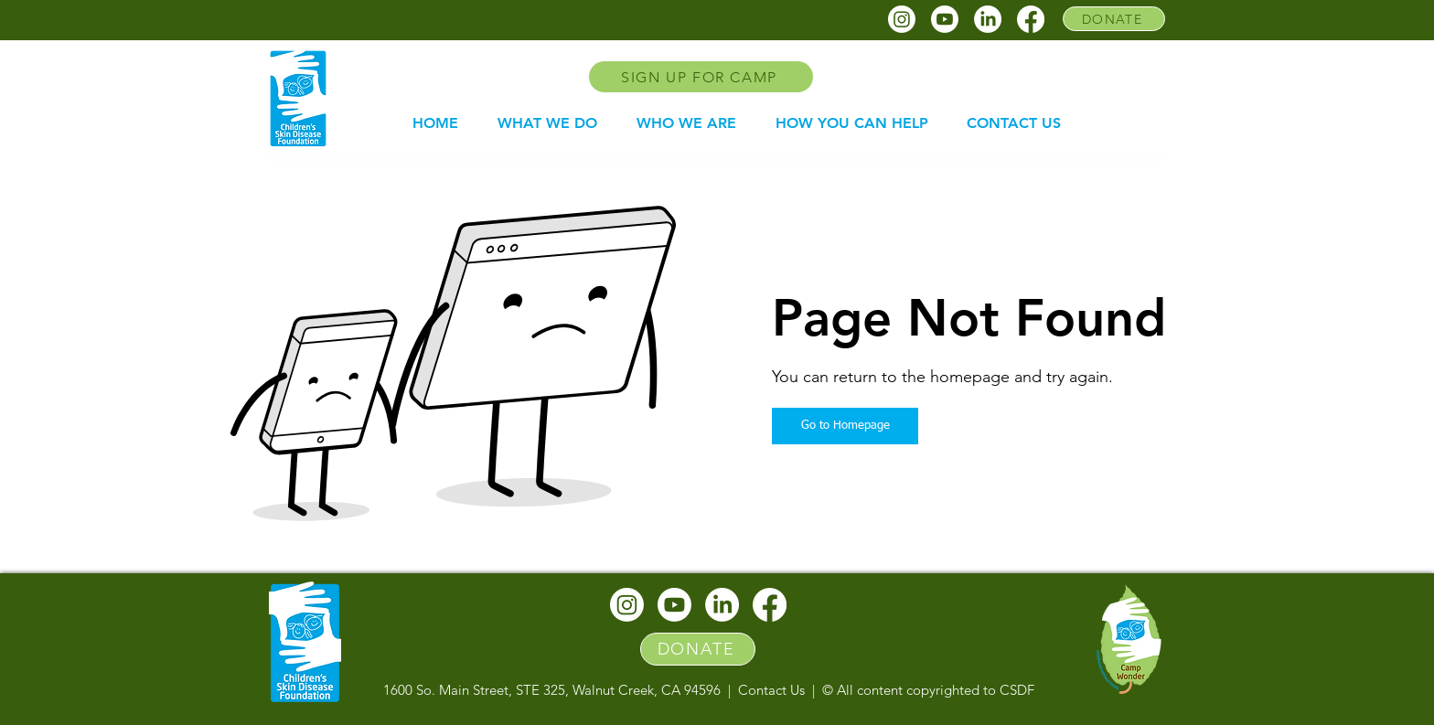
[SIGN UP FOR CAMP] (701, 76)
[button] (546, 123)
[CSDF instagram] (901, 19)
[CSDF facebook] (1030, 19)
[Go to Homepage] (845, 426)
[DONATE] (1114, 18)
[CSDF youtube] (944, 19)
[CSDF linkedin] (987, 19)
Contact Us (771, 689)
